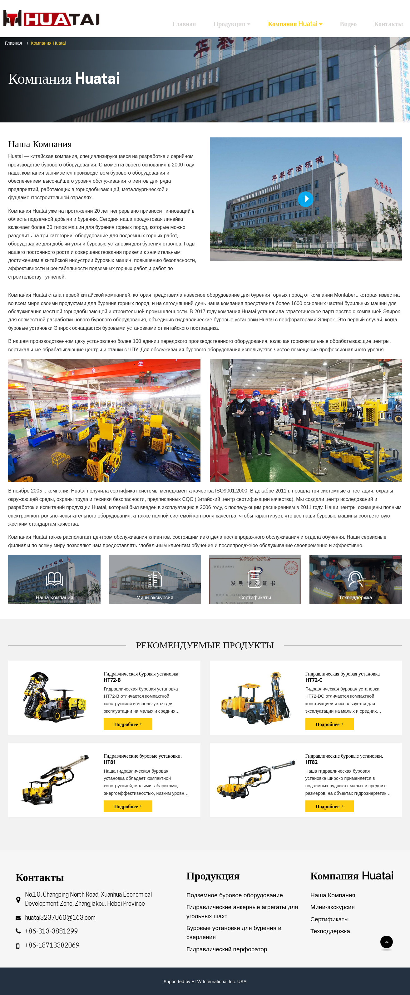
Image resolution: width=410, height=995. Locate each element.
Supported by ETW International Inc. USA (205, 981)
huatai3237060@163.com (60, 918)
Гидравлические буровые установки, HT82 (344, 759)
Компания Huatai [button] (292, 24)
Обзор (319, 943)
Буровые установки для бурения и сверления (233, 932)
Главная (184, 24)
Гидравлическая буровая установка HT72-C (342, 677)
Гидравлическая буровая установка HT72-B (141, 677)
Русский (392, 8)
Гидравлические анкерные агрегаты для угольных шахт (242, 911)
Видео (348, 24)
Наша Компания (332, 895)
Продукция (213, 875)
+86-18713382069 (52, 946)
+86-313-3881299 (51, 932)
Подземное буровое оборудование (234, 895)
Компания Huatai (351, 875)
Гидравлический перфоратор (226, 949)
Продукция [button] (229, 24)
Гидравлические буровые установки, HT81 (143, 759)
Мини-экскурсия (332, 907)
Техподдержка (330, 931)
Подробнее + (128, 724)
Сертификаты (329, 919)
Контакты (388, 24)
